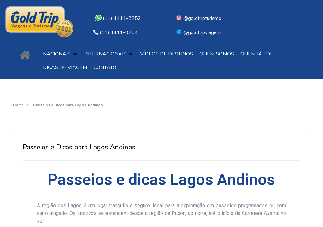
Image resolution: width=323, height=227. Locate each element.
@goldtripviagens (199, 32)
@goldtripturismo (198, 18)
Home (18, 105)
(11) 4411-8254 (119, 32)
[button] (60, 54)
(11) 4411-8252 (118, 18)
